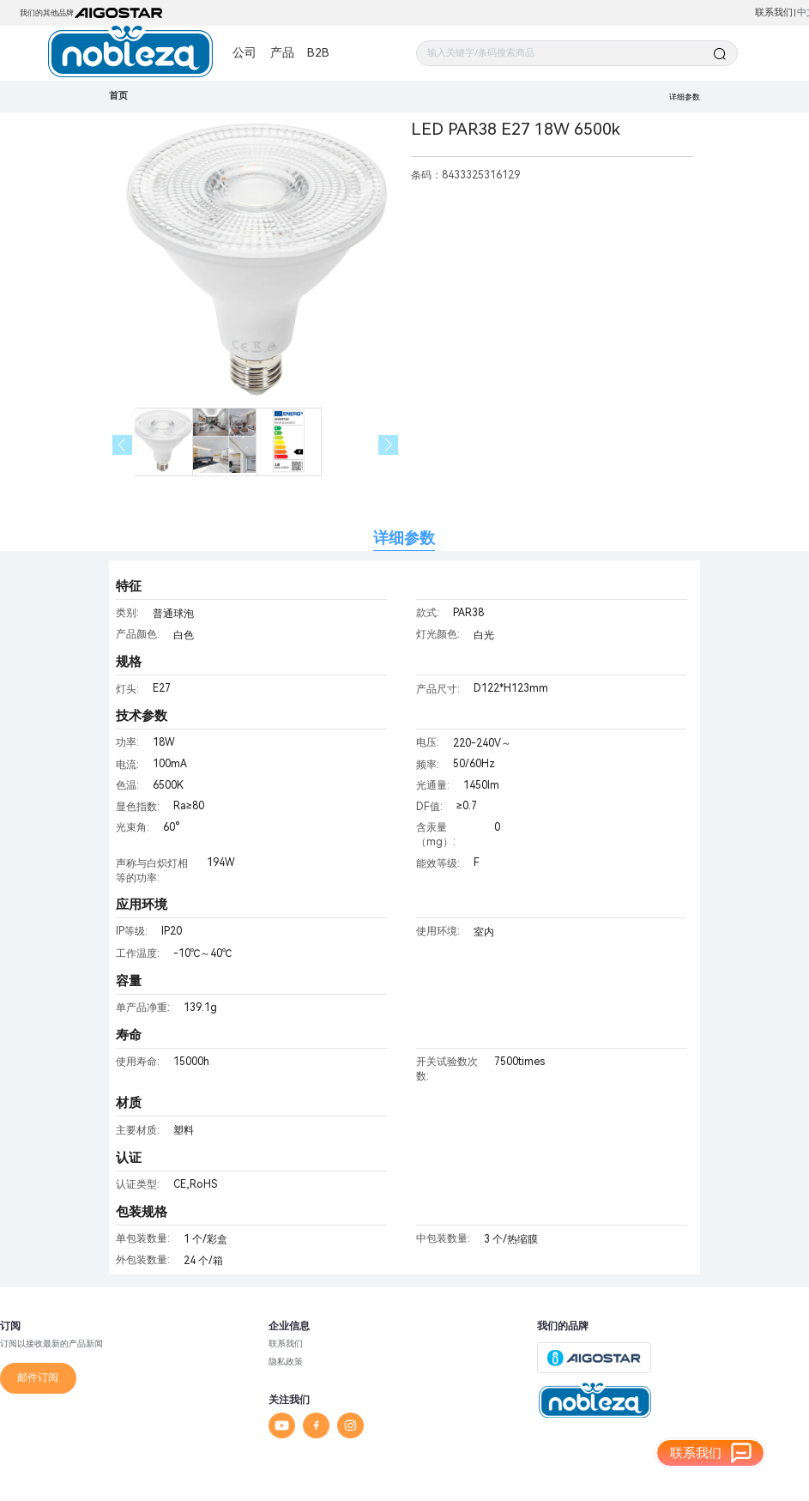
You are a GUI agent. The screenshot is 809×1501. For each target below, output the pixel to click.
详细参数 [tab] (404, 538)
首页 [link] (118, 95)
